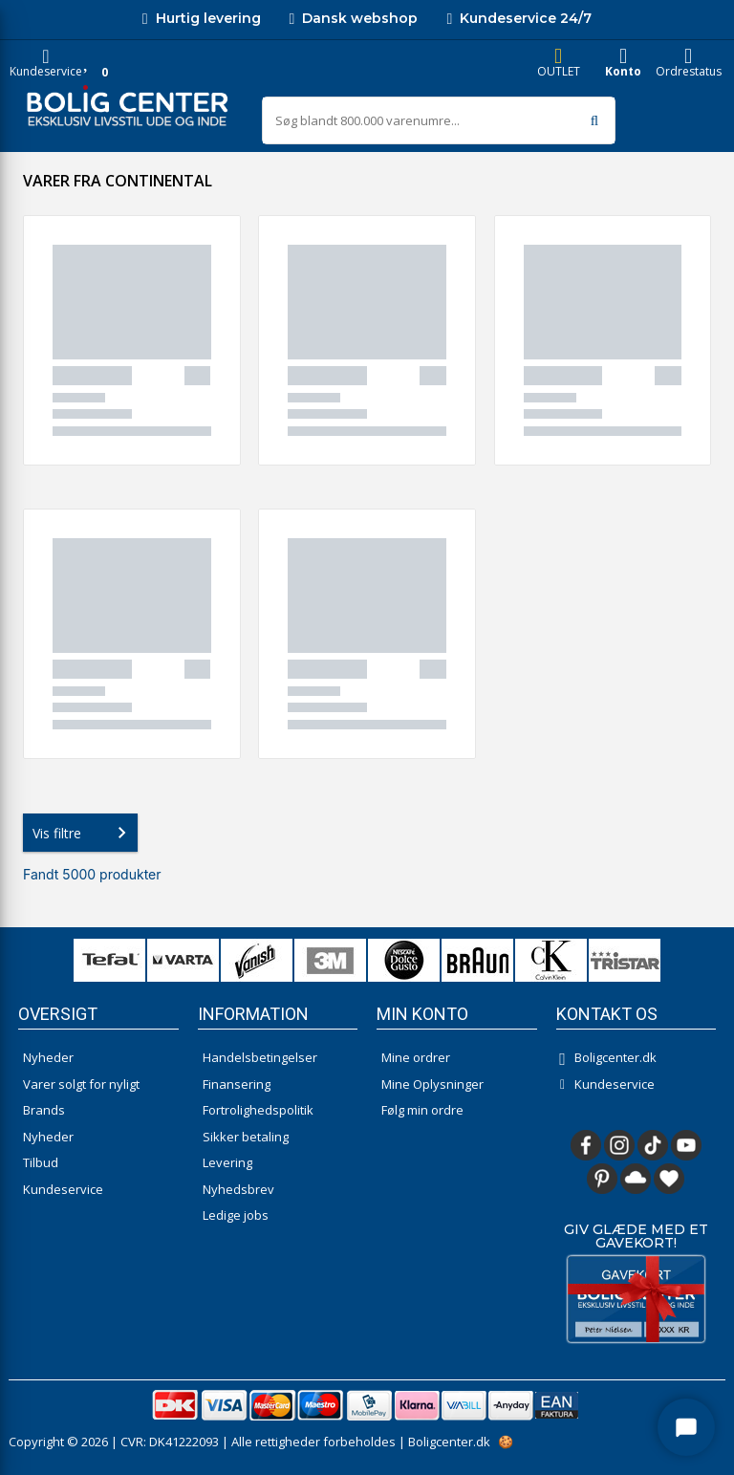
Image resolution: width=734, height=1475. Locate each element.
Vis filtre (83, 832)
